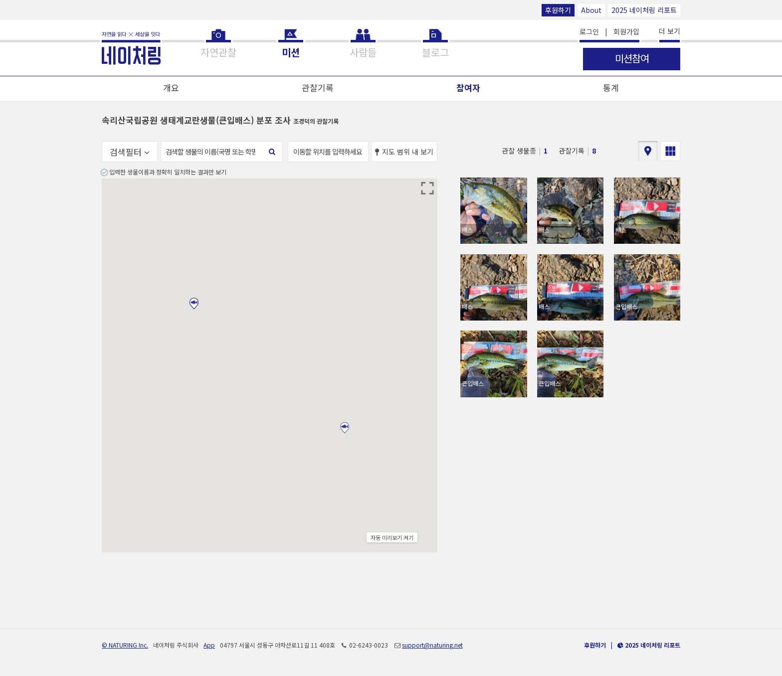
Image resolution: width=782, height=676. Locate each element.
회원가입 (626, 31)
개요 (171, 87)
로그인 (589, 31)
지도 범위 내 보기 (404, 152)
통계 (611, 87)
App (209, 645)
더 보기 (669, 31)
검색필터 (130, 152)
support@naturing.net (432, 645)
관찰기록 (318, 87)
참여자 (468, 87)
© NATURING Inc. (125, 645)
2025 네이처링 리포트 (644, 10)
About (591, 10)
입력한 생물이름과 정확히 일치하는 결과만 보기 (167, 172)
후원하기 (558, 10)
